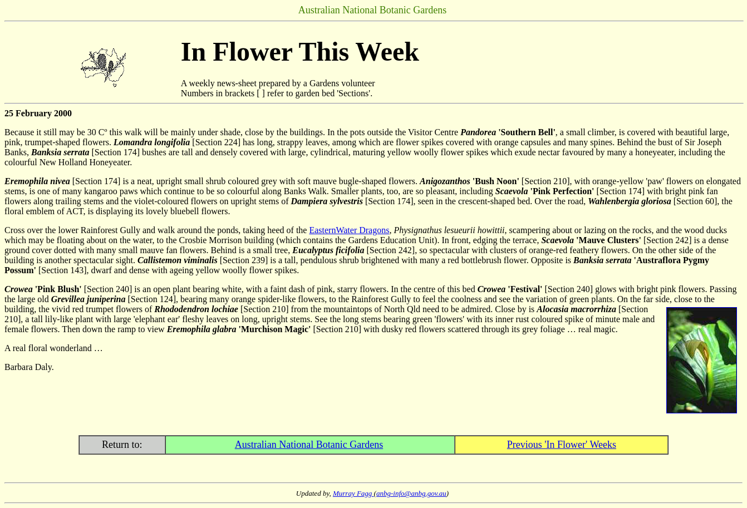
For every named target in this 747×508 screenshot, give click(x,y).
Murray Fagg (353, 493)
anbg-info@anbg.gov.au (411, 493)
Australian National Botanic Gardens (309, 444)
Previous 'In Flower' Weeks (561, 444)
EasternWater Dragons (349, 230)
